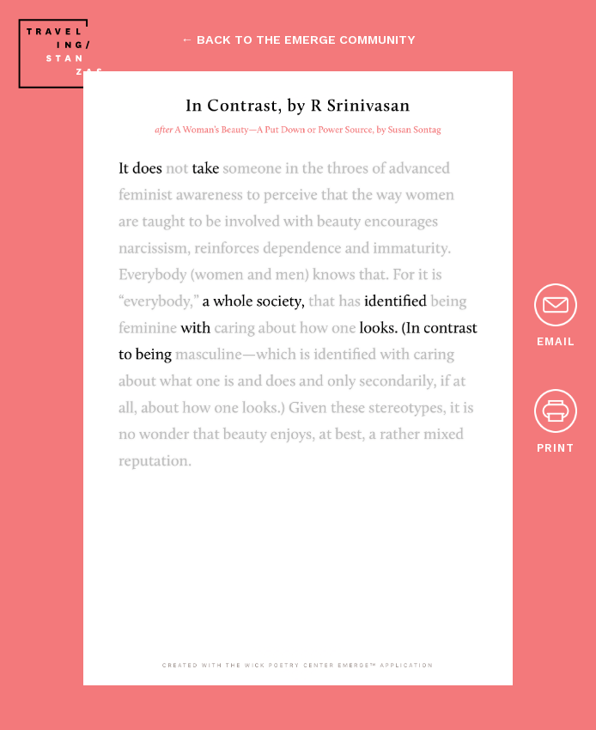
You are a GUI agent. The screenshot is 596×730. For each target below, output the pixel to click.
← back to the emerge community (298, 39)
